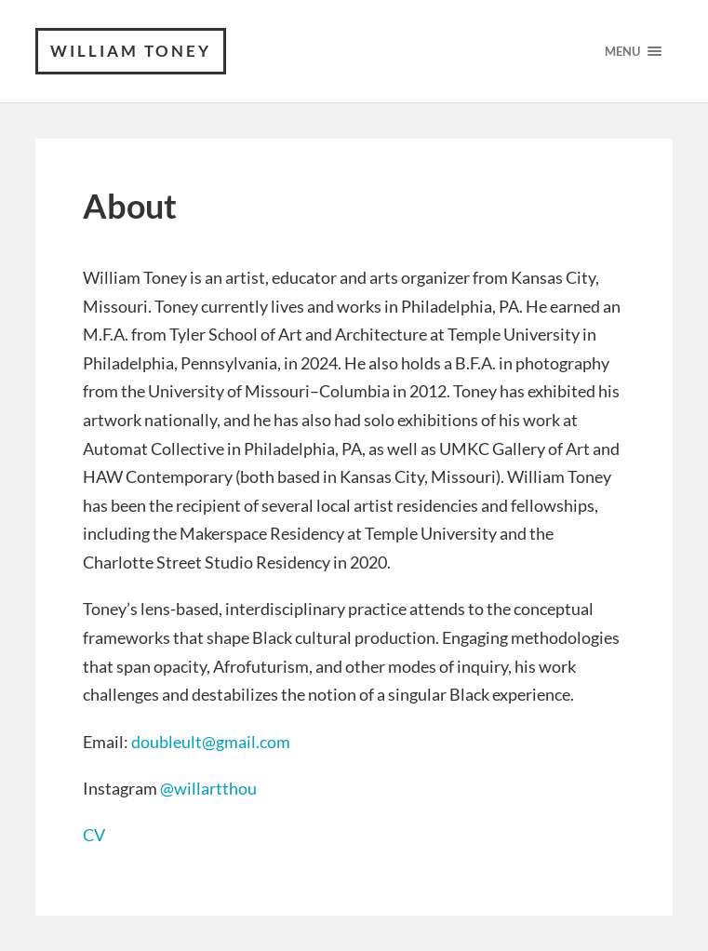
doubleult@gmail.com (210, 741)
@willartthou (208, 788)
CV (94, 834)
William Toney (130, 50)
